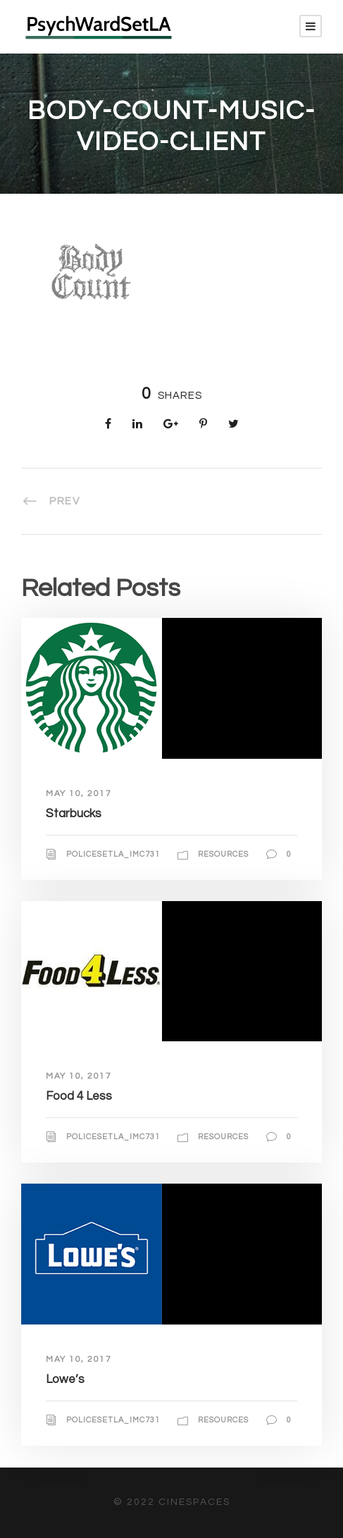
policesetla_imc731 (113, 854)
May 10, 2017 (78, 793)
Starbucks (73, 813)
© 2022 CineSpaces (171, 1502)
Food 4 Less (79, 1096)
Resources (223, 854)
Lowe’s (65, 1379)
